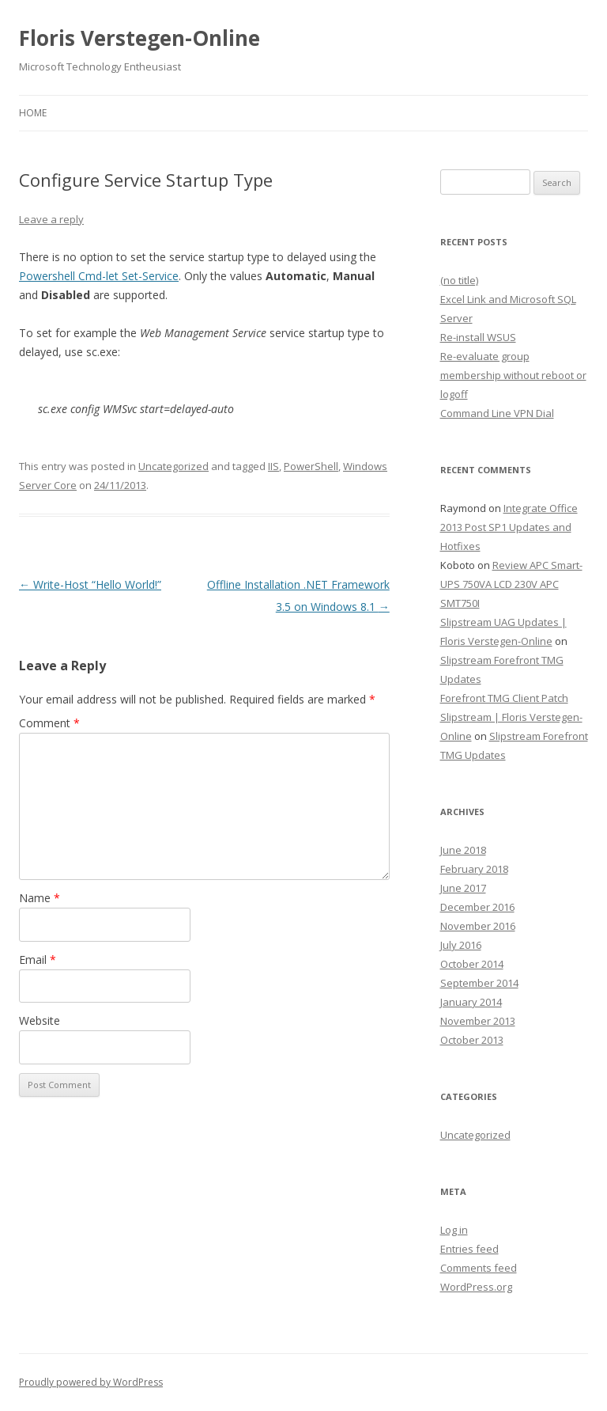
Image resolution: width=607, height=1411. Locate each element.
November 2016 (477, 926)
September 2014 (479, 983)
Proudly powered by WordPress (91, 1382)
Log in (454, 1230)
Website (39, 1020)
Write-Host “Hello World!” (90, 584)
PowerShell (311, 466)
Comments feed (478, 1268)
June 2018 (463, 850)
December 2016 (477, 907)
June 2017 (463, 888)
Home (33, 112)
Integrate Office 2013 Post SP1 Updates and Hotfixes (509, 527)
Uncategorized (173, 466)
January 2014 (471, 1002)
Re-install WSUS (478, 337)
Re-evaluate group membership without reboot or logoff (513, 375)
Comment (49, 722)
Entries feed (469, 1249)
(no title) (459, 280)
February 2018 (474, 869)
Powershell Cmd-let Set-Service (99, 275)
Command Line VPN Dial (497, 413)
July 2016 (460, 945)
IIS (273, 466)
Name (39, 897)
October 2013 (471, 1040)
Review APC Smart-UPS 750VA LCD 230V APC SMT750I (511, 584)
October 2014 (471, 964)
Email (37, 959)
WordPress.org (476, 1287)
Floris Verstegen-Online (139, 38)
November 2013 (477, 1021)
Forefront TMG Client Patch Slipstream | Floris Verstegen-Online (511, 717)
